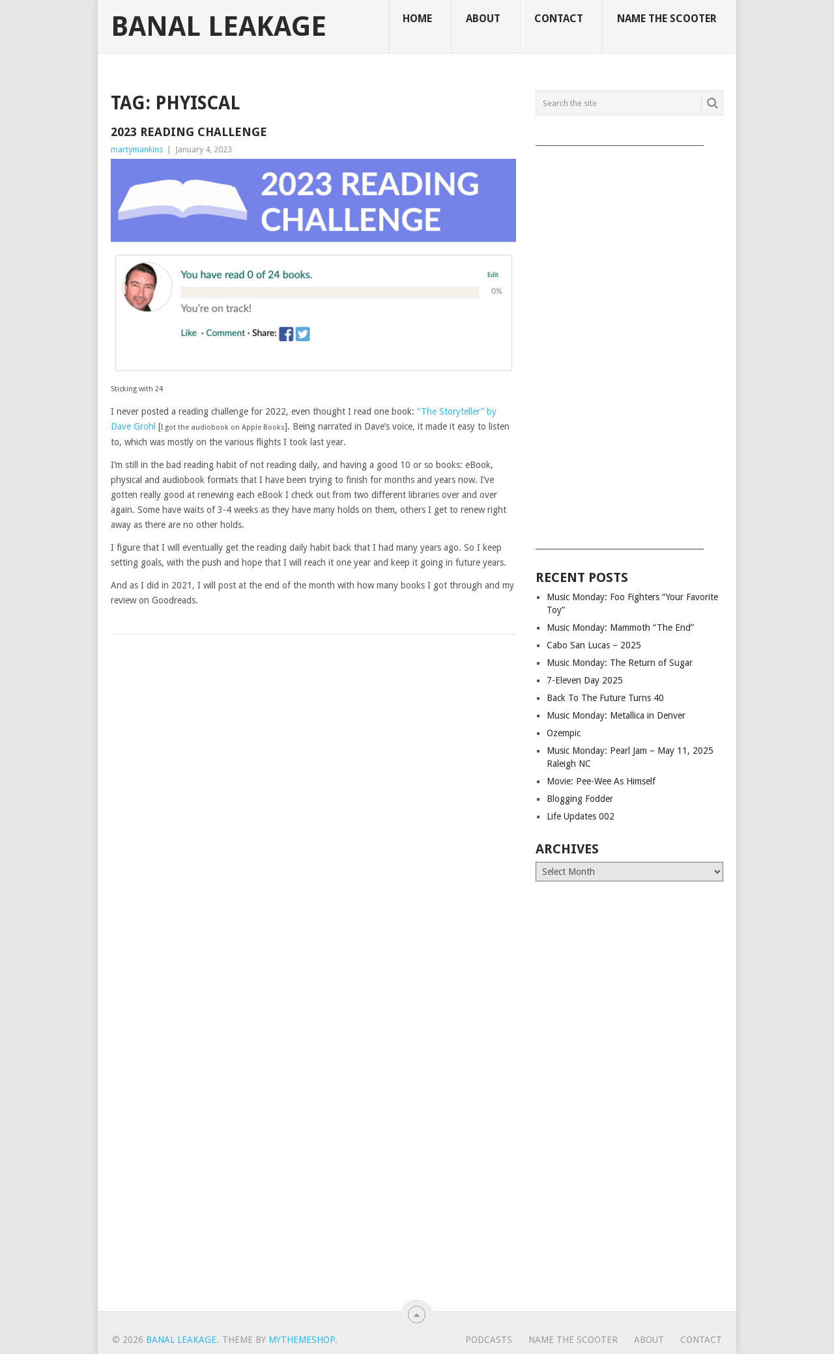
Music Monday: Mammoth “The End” (620, 627)
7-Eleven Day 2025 (585, 680)
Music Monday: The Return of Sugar (620, 662)
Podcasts (488, 1339)
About (483, 18)
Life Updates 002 (580, 816)
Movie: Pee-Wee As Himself (601, 781)
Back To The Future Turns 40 (605, 698)
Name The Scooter (667, 18)
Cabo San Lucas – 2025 (594, 645)
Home (417, 18)
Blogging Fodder (580, 799)
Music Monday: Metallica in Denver (616, 715)
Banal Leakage (218, 26)
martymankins (137, 149)
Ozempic (564, 733)
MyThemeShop (301, 1339)
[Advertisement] (629, 343)
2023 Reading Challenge (189, 132)
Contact (558, 18)
